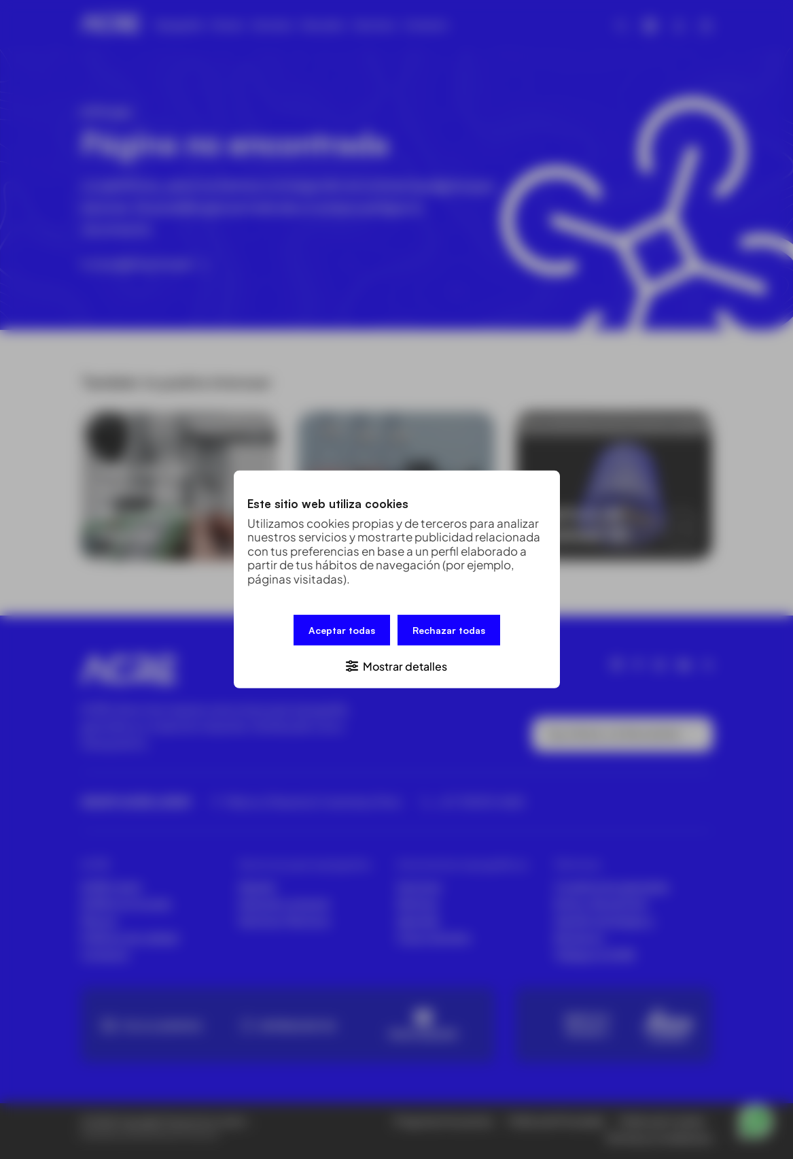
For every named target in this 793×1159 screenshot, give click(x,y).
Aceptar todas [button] (342, 630)
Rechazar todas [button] (448, 630)
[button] (396, 665)
